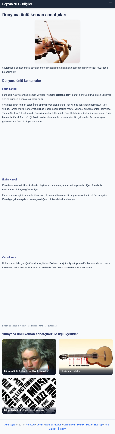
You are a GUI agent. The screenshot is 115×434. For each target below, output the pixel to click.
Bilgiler (27, 4)
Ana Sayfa (9, 424)
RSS (107, 424)
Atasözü (30, 424)
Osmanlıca (69, 424)
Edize (89, 424)
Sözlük (80, 424)
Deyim (40, 424)
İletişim (62, 428)
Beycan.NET (11, 4)
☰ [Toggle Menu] (110, 4)
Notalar (49, 424)
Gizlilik (52, 428)
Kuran (58, 424)
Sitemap (98, 424)
